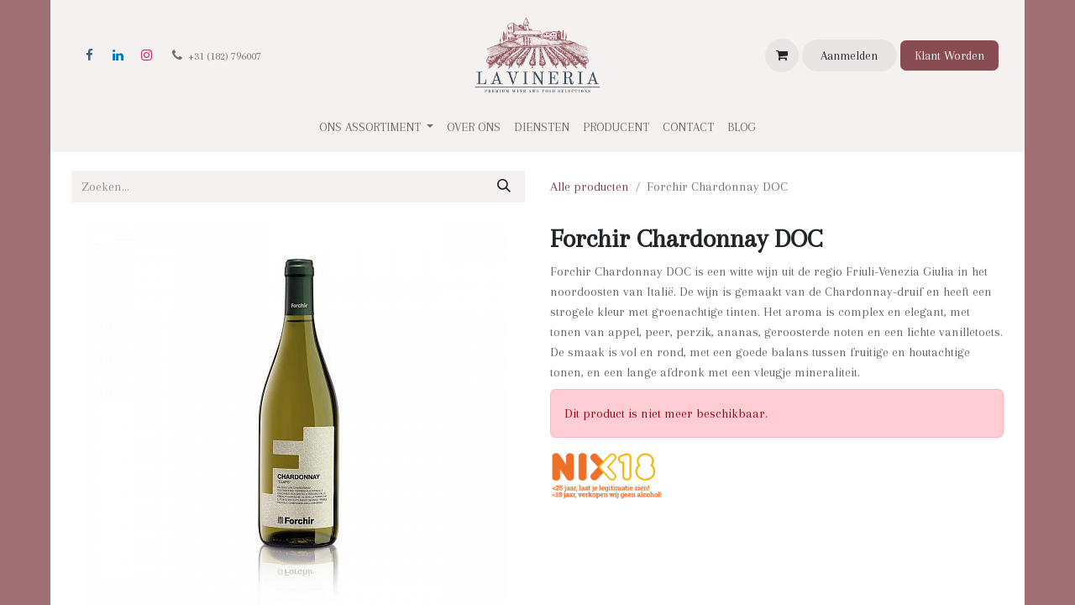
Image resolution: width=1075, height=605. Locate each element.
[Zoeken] (504, 187)
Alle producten (589, 186)
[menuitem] (473, 127)
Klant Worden (949, 55)
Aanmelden (849, 55)
